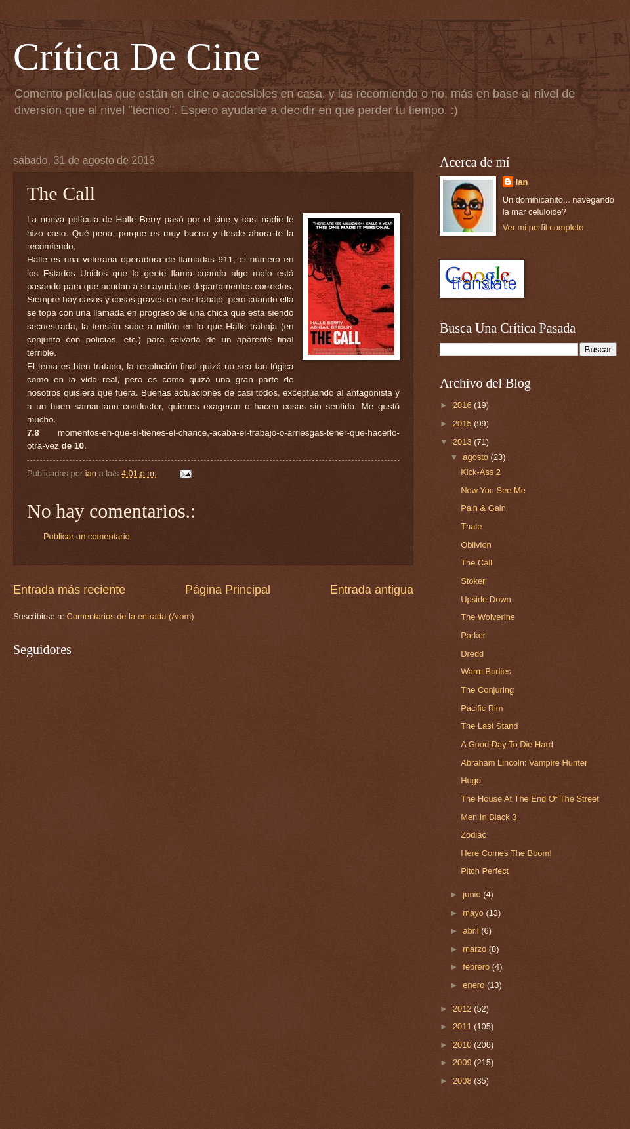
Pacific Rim (482, 708)
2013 (463, 442)
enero (475, 985)
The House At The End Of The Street (530, 799)
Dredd (472, 654)
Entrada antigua (371, 589)
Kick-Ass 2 (481, 472)
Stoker (473, 581)
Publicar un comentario (86, 536)
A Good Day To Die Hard (507, 744)
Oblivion (476, 545)
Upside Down (486, 599)
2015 (463, 423)
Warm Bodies (486, 671)
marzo (475, 949)
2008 (463, 1081)
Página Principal (227, 589)
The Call (476, 562)
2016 (463, 405)
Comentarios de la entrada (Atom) (130, 616)
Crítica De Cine (137, 56)
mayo (474, 913)
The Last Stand (489, 726)
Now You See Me (493, 490)
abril (472, 930)
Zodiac (473, 835)
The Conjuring (487, 690)
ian (522, 182)
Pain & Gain (483, 508)
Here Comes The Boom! (506, 853)
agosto (476, 457)
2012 (463, 1009)
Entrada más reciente (69, 589)
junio (473, 894)
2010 (463, 1045)
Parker (473, 635)
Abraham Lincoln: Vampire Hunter (524, 763)
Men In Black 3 (488, 817)
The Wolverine (488, 617)
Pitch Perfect (485, 871)
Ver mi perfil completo (543, 227)
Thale (471, 526)
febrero (477, 967)
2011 (463, 1026)
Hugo (471, 780)
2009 (463, 1062)
